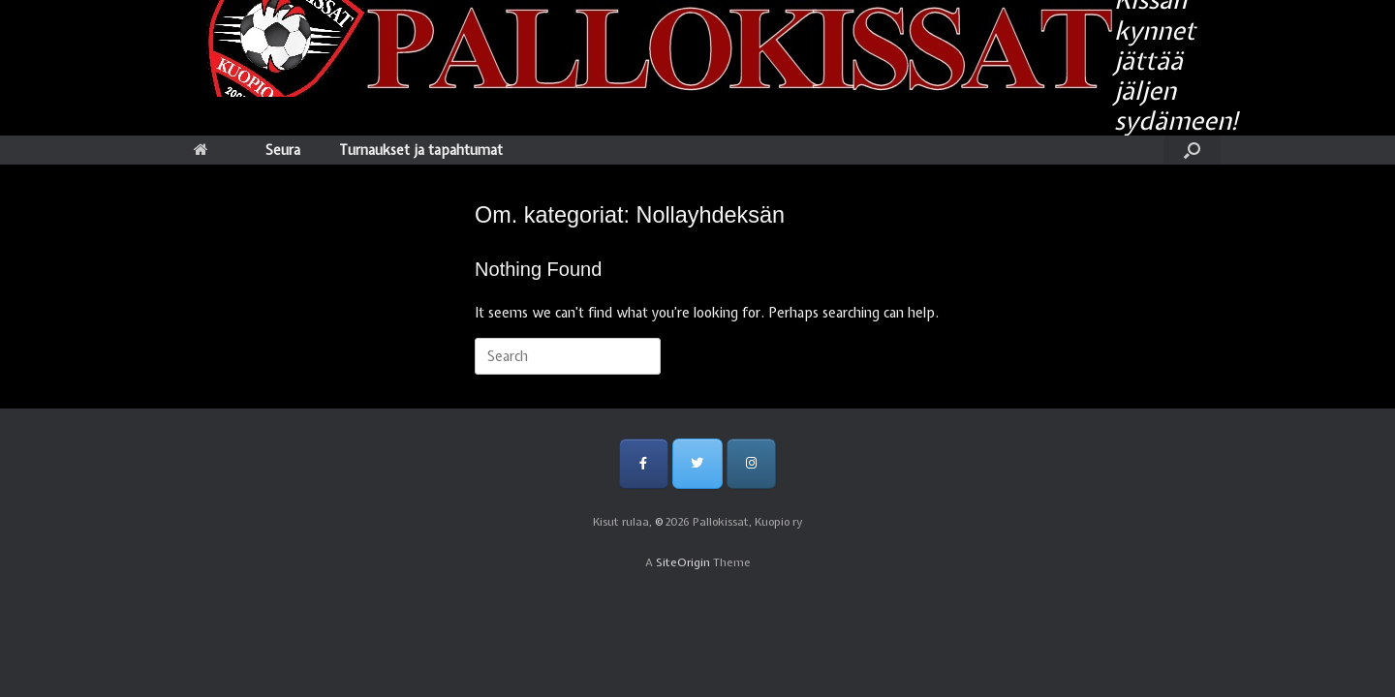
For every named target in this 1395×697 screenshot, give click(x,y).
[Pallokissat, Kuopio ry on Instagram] (751, 463)
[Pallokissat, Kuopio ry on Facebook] (643, 463)
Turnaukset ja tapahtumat (421, 150)
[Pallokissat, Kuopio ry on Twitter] (697, 463)
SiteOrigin (683, 562)
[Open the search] (1192, 150)
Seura (282, 150)
